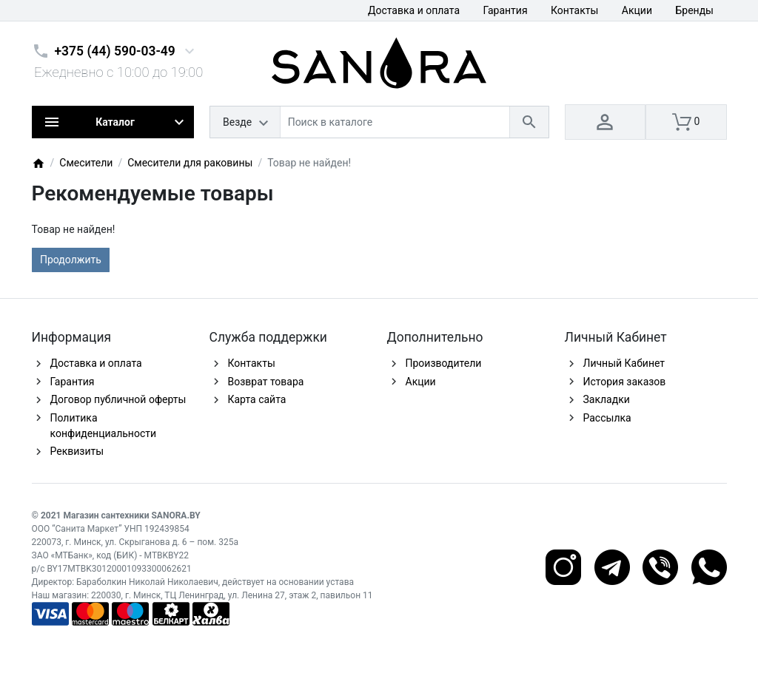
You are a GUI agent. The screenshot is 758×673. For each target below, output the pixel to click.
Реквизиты (77, 451)
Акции (637, 10)
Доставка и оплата (414, 10)
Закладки (606, 399)
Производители (444, 363)
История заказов (624, 382)
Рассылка (607, 418)
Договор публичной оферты (118, 399)
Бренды (694, 10)
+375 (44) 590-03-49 (115, 51)
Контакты (574, 10)
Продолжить (70, 260)
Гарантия (505, 10)
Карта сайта (257, 399)
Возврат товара (266, 382)
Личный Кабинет (624, 363)
